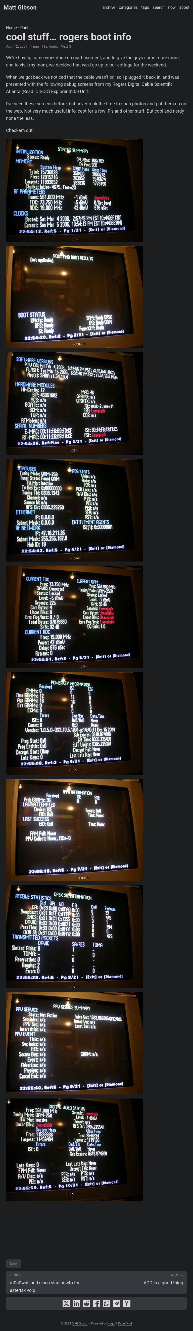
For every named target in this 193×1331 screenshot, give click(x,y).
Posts (25, 27)
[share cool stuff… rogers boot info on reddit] (86, 1303)
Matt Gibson (20, 7)
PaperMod (125, 1323)
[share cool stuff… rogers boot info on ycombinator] (126, 1303)
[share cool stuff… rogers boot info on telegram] (116, 1303)
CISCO (41, 91)
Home (11, 27)
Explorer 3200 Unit (69, 91)
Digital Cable (140, 84)
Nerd (13, 1264)
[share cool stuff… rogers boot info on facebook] (96, 1303)
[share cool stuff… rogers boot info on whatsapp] (106, 1303)
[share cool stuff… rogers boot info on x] (66, 1303)
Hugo (111, 1323)
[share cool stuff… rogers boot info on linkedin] (76, 1303)
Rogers (120, 84)
